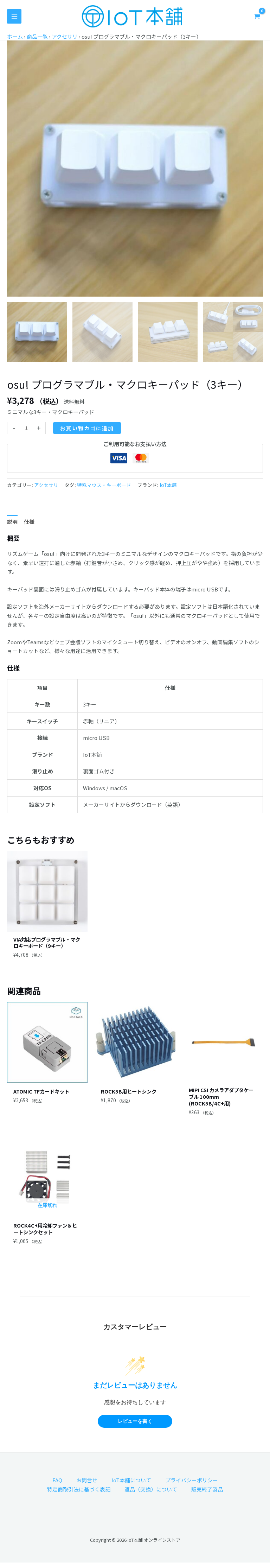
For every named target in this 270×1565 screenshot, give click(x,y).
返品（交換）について (150, 1491)
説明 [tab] (12, 521)
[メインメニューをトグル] (14, 16)
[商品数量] (26, 428)
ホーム (15, 36)
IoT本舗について (131, 1482)
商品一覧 (37, 36)
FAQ (57, 1482)
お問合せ (86, 1482)
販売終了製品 (207, 1491)
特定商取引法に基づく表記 (78, 1491)
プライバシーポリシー (191, 1482)
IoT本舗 (168, 484)
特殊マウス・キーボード (104, 484)
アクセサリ (65, 36)
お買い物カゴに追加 (87, 428)
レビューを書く (135, 1423)
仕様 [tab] (29, 521)
